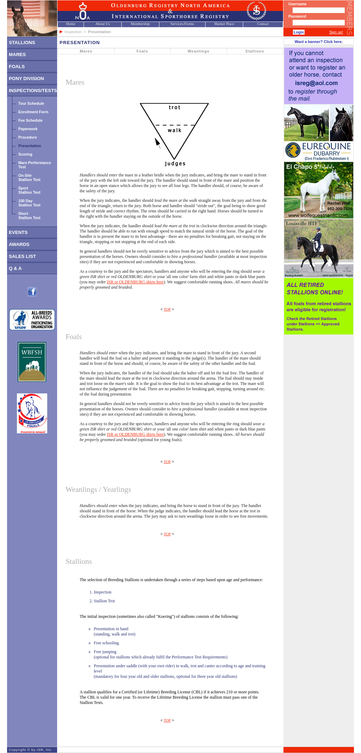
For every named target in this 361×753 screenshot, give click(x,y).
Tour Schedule (31, 103)
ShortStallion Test (29, 215)
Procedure (27, 137)
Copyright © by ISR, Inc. (31, 750)
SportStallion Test (29, 190)
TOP (167, 309)
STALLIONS (22, 42)
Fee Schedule (30, 120)
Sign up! (336, 32)
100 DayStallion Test (29, 203)
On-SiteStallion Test (29, 177)
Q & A (15, 268)
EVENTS (18, 232)
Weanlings (198, 51)
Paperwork (28, 129)
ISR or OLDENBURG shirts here (135, 281)
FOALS (17, 66)
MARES (17, 54)
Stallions (254, 51)
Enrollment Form (33, 112)
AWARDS (19, 244)
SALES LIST (22, 256)
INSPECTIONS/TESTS (33, 90)
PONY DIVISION (26, 78)
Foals (142, 51)
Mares (86, 51)
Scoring (25, 154)
